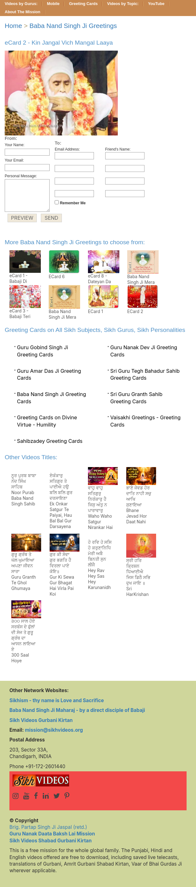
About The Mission (22, 12)
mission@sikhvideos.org (54, 730)
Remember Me (70, 202)
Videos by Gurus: (21, 4)
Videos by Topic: (123, 4)
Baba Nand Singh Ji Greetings (73, 25)
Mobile (53, 4)
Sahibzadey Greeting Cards (50, 441)
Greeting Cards (83, 4)
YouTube (156, 4)
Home (13, 25)
